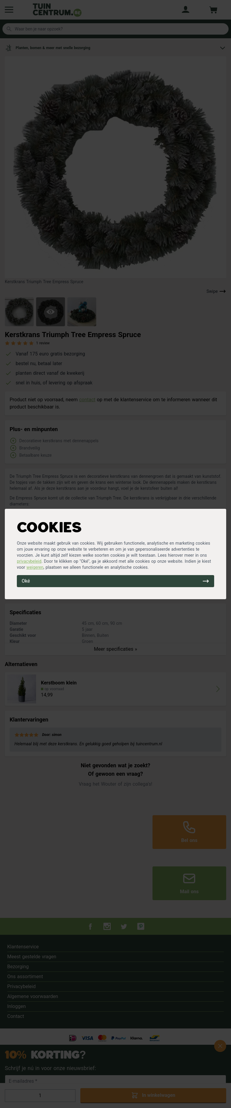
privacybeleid (29, 561)
